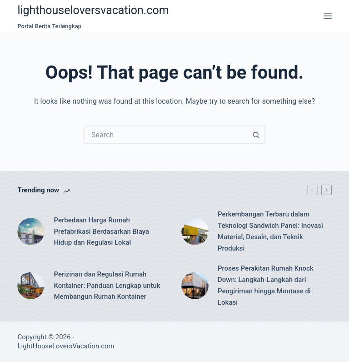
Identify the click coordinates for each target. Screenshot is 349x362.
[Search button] (256, 135)
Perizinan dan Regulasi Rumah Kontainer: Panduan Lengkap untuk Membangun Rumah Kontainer (107, 285)
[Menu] (328, 16)
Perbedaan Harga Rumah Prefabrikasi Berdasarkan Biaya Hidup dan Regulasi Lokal (101, 231)
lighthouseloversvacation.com (93, 10)
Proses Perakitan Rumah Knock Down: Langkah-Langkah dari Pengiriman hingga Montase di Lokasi (266, 285)
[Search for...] (165, 135)
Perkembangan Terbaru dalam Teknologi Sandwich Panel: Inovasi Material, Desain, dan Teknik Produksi (270, 231)
